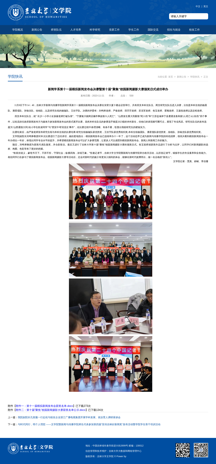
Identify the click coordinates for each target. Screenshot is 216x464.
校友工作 (194, 29)
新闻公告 (37, 29)
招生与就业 (173, 29)
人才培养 (75, 29)
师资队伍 (56, 29)
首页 (170, 76)
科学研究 (95, 29)
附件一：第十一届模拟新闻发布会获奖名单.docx (44, 405)
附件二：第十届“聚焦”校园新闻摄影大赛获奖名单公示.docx (50, 410)
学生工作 (133, 29)
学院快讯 (194, 76)
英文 (205, 6)
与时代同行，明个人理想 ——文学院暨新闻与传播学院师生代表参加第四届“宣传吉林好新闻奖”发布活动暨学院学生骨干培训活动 (84, 424)
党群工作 (114, 29)
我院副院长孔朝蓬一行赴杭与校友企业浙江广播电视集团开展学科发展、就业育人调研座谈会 (64, 417)
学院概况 (17, 29)
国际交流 (153, 29)
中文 (198, 6)
